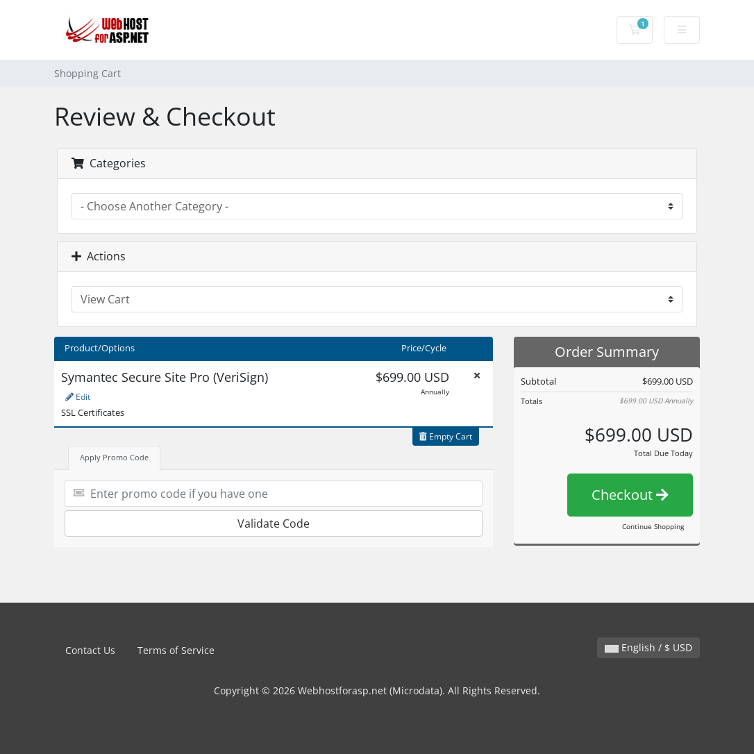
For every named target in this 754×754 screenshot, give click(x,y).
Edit (77, 397)
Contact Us (90, 650)
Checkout (630, 494)
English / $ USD (648, 647)
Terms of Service (176, 650)
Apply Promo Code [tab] (114, 457)
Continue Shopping (653, 526)
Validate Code (273, 523)
